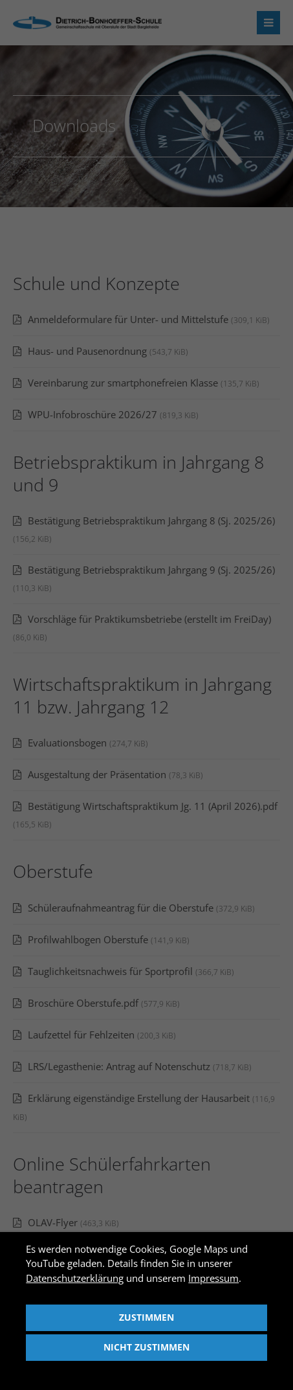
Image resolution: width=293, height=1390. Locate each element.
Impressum (213, 1278)
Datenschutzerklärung (75, 1278)
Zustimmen (146, 1317)
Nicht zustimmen (146, 1347)
